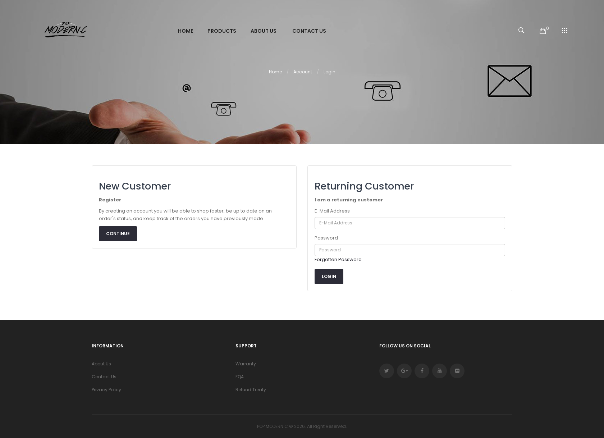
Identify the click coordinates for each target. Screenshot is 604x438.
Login (329, 72)
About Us (101, 364)
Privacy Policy (106, 390)
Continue (118, 234)
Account (302, 72)
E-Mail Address (332, 210)
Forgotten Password (338, 259)
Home (275, 72)
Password (326, 237)
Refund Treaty (250, 390)
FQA (239, 377)
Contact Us (104, 377)
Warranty (245, 364)
